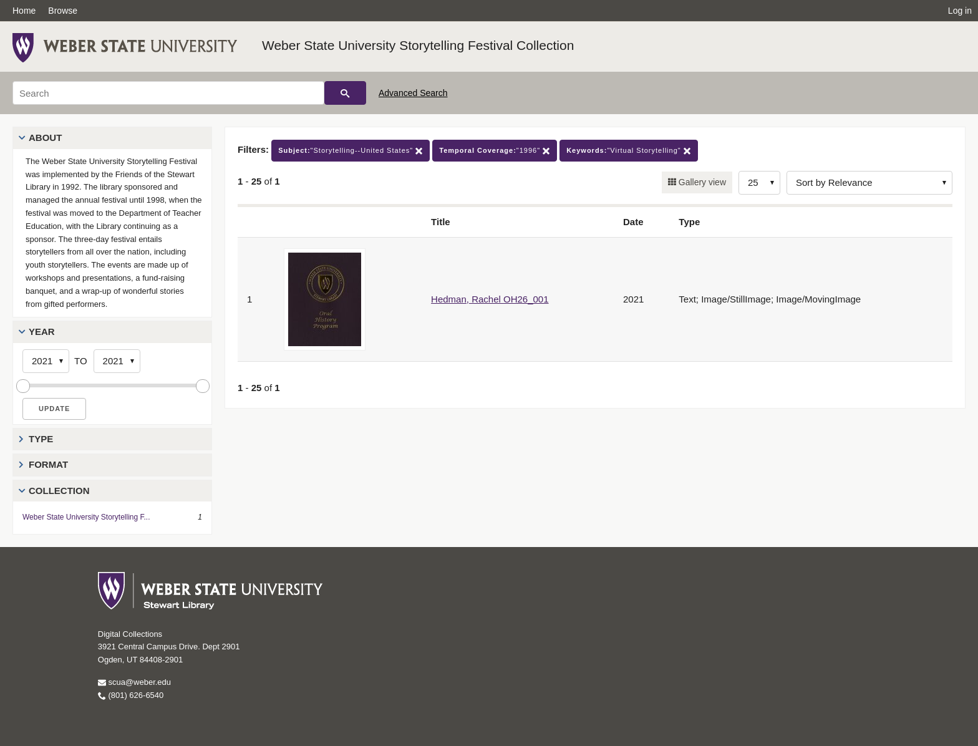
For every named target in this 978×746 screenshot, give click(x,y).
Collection (59, 490)
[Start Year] (45, 361)
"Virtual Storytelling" (628, 151)
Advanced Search (413, 93)
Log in (960, 11)
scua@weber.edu (134, 682)
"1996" (494, 151)
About (45, 137)
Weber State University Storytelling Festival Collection (418, 45)
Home (24, 11)
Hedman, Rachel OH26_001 (489, 299)
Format (48, 464)
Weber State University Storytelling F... (86, 517)
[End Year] (117, 361)
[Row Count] (759, 183)
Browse (62, 11)
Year (42, 331)
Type (41, 439)
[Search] (168, 93)
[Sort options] (869, 183)
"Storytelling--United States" (350, 151)
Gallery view (701, 182)
